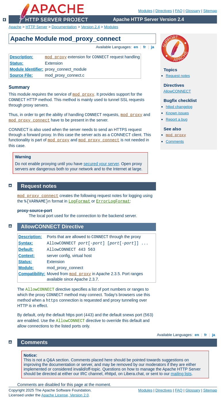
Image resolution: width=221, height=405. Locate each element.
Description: (21, 57)
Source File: (21, 75)
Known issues (177, 113)
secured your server (101, 163)
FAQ (178, 11)
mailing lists (181, 373)
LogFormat (79, 201)
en (136, 47)
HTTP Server (36, 27)
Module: (26, 267)
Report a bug (176, 119)
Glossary (192, 11)
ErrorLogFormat (113, 201)
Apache (15, 27)
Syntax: (25, 243)
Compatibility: (31, 273)
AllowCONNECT (177, 91)
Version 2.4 (90, 27)
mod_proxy (56, 57)
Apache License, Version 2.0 (65, 395)
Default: (25, 249)
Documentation (64, 27)
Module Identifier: (26, 69)
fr (144, 47)
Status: (16, 63)
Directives (163, 11)
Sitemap (210, 11)
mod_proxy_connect (29, 120)
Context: (26, 255)
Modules (145, 11)
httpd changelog (179, 107)
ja (152, 47)
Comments (175, 141)
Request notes (178, 76)
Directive (73, 227)
